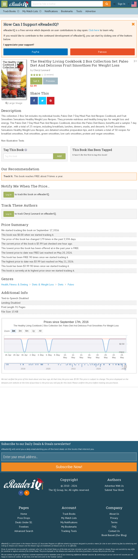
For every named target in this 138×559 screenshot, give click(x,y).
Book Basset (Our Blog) (114, 535)
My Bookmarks (69, 526)
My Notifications (69, 522)
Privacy (114, 518)
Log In (9, 194)
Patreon (102, 51)
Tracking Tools (69, 531)
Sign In (119, 4)
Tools (79, 11)
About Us (114, 513)
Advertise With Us (114, 485)
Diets (60, 284)
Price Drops (23, 518)
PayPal (35, 51)
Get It (36, 81)
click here (34, 557)
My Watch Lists (33, 11)
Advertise (90, 11)
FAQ (114, 526)
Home (24, 513)
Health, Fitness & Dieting (14, 284)
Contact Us (114, 531)
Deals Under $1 (23, 522)
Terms (114, 522)
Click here (94, 30)
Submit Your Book (114, 490)
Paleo (71, 284)
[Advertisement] (69, 414)
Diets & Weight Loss (43, 284)
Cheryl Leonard (42, 70)
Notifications (51, 11)
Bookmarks (67, 11)
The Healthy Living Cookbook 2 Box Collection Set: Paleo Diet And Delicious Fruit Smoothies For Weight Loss (79, 63)
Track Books (12, 11)
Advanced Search (23, 531)
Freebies (24, 526)
